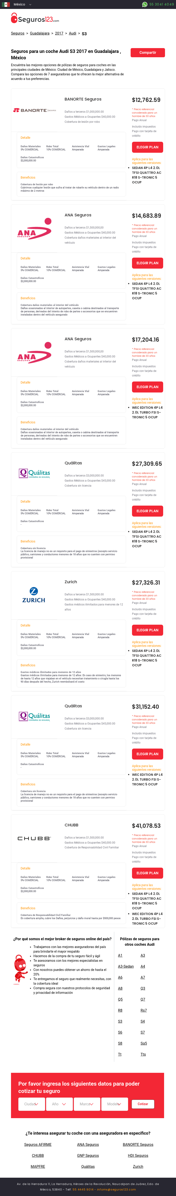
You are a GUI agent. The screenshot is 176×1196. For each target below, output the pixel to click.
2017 (59, 33)
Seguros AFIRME (38, 1144)
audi (72, 33)
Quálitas (88, 1166)
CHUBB (38, 1155)
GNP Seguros (88, 1155)
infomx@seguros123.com (116, 1189)
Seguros (17, 33)
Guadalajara (40, 33)
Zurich (138, 1166)
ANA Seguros (88, 1144)
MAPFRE (38, 1166)
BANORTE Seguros (138, 1144)
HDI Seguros (138, 1155)
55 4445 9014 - (85, 1189)
